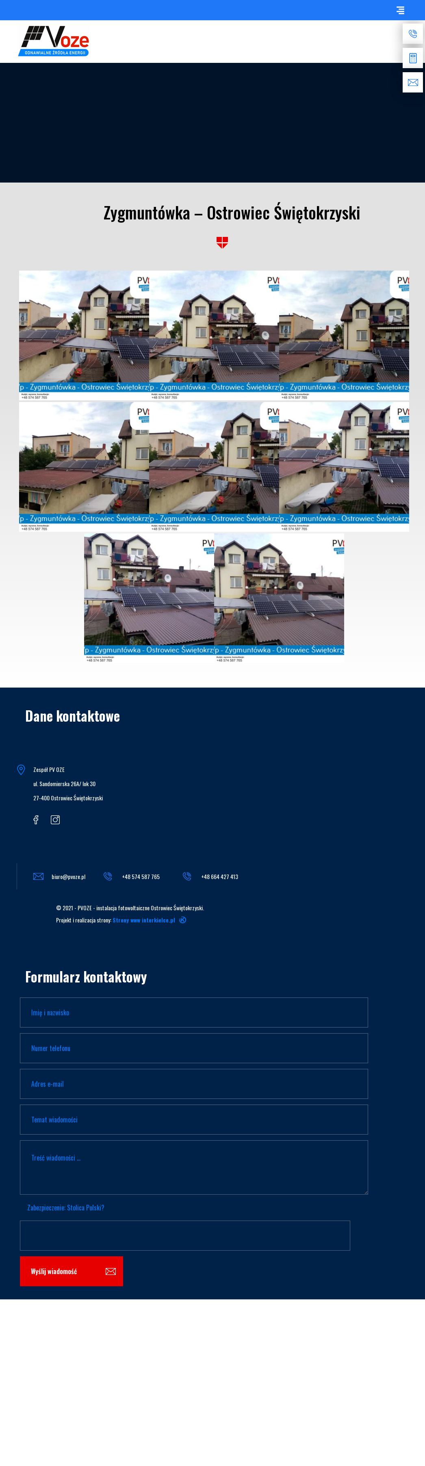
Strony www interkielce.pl (144, 920)
